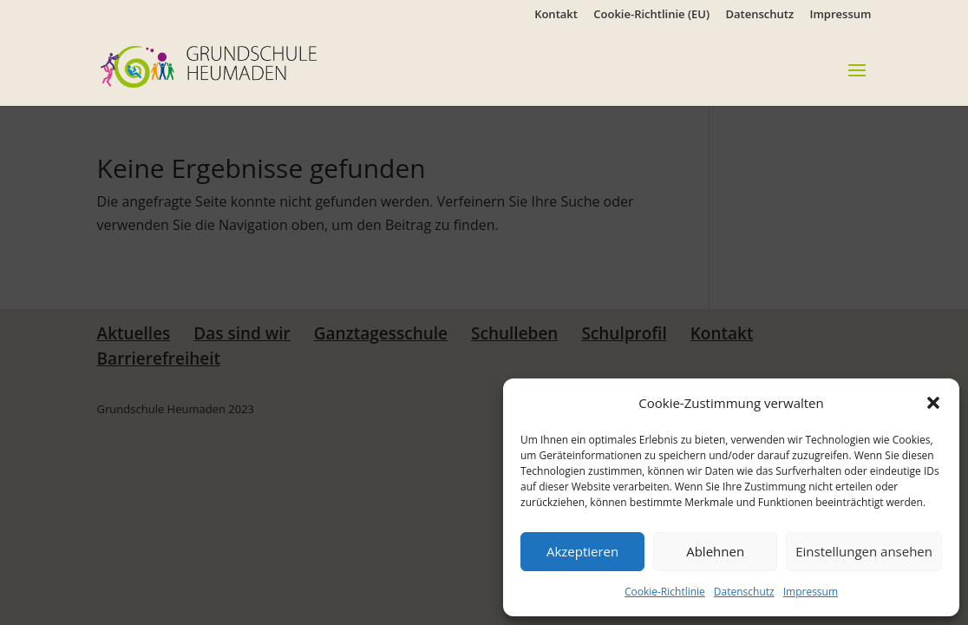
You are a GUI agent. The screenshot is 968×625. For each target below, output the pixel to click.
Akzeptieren (582, 551)
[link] (235, 65)
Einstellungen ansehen (863, 551)
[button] (933, 402)
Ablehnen (715, 551)
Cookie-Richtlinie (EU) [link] (651, 15)
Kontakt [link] (556, 15)
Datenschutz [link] (744, 591)
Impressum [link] (810, 591)
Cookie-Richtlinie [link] (665, 591)
